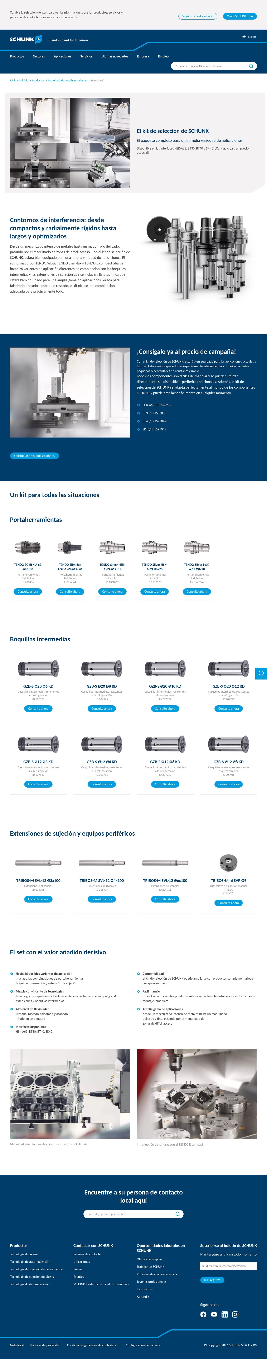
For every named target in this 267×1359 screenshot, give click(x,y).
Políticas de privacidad (45, 1345)
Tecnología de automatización (30, 1262)
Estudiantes (144, 1289)
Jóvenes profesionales (151, 1282)
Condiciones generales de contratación (93, 1345)
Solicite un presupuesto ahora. (34, 456)
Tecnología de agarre (24, 1254)
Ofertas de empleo (149, 1259)
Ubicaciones (81, 1262)
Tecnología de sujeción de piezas (32, 1277)
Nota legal (17, 1345)
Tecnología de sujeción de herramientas (36, 1269)
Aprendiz (143, 1297)
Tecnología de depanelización (30, 1284)
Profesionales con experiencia (157, 1274)
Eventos (78, 1277)
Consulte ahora (28, 591)
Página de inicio (19, 80)
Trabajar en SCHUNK (150, 1267)
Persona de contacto (87, 1254)
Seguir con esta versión (197, 16)
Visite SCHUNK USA (240, 16)
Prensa (78, 1269)
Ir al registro (212, 1280)
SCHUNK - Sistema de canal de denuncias (101, 1284)
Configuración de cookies (143, 1345)
